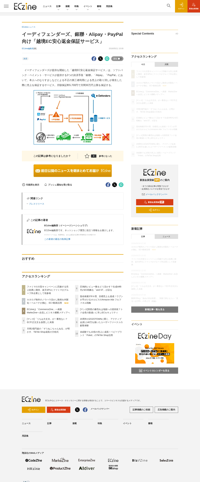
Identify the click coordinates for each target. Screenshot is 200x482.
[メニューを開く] (6, 6)
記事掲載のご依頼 (141, 409)
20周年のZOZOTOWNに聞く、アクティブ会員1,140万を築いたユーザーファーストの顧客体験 (101, 322)
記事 (58, 6)
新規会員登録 (154, 202)
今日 (143, 64)
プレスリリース (36, 204)
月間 (166, 64)
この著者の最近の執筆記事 (57, 239)
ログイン (154, 210)
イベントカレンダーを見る (154, 370)
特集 (76, 6)
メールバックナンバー (155, 194)
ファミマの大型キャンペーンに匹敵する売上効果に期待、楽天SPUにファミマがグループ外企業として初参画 (48, 289)
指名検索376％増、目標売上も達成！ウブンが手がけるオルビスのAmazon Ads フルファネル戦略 (101, 299)
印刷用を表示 (30, 185)
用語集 (109, 6)
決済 (25, 59)
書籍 (99, 6)
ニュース (47, 6)
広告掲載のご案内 (166, 409)
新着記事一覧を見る (155, 309)
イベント (87, 6)
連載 (67, 6)
